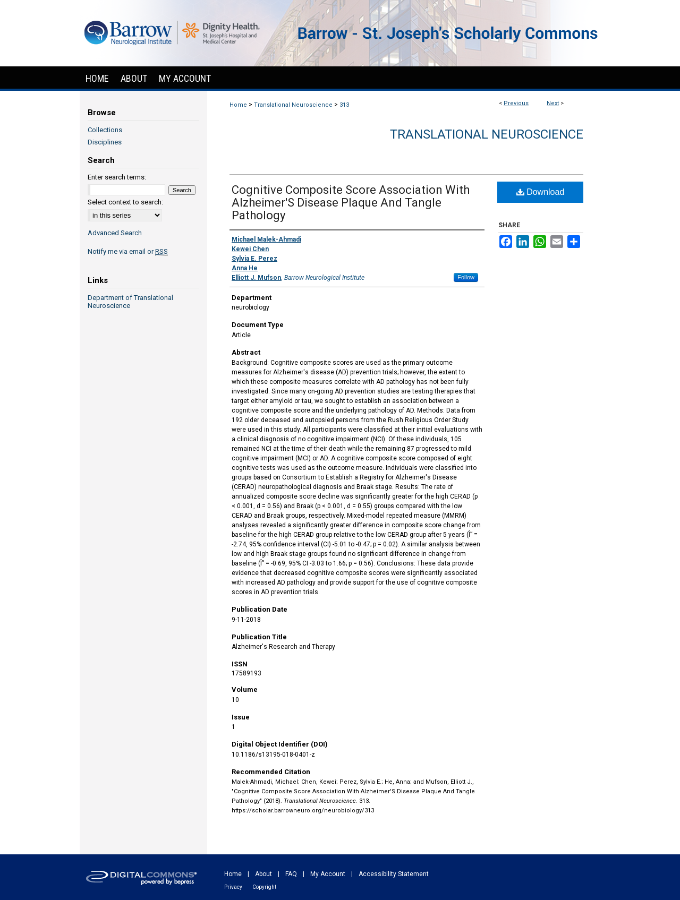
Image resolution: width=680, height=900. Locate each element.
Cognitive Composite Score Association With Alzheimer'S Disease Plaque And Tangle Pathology (351, 202)
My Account (327, 874)
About (263, 874)
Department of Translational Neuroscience (130, 302)
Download (540, 191)
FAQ (291, 874)
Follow (465, 277)
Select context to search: (125, 202)
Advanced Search (115, 233)
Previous (516, 103)
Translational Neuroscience (293, 104)
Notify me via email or (128, 251)
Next (553, 103)
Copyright (264, 887)
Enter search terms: (117, 177)
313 (344, 104)
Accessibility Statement (394, 874)
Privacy (233, 887)
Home (238, 104)
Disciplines (105, 142)
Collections (105, 130)
